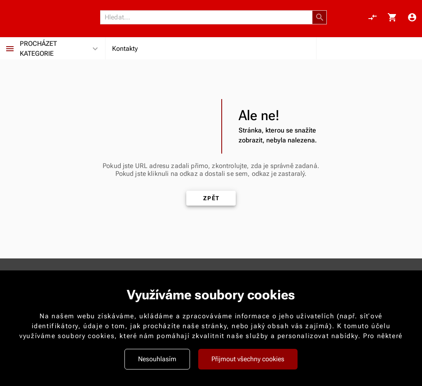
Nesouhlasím (157, 359)
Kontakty (125, 48)
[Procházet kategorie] (10, 49)
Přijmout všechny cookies (247, 359)
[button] (320, 17)
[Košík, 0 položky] (392, 17)
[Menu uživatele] (412, 17)
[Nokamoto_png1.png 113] (46, 17)
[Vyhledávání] (208, 17)
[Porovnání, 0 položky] (372, 17)
